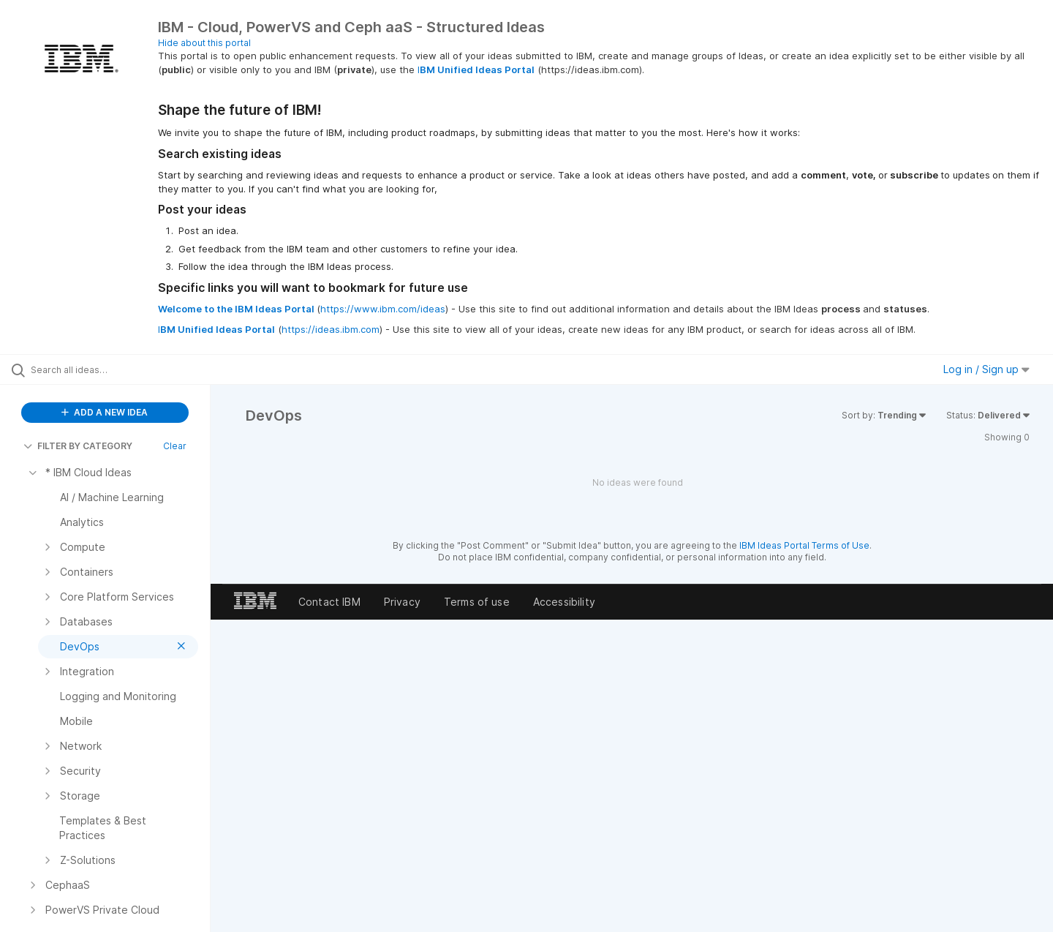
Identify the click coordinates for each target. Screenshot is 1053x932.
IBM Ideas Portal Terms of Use (804, 545)
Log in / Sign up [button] (986, 369)
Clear (174, 445)
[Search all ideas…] (123, 369)
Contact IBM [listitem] (329, 601)
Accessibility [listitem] (564, 601)
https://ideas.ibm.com (331, 329)
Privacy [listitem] (402, 601)
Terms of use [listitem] (477, 601)
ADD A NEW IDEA (104, 412)
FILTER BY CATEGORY (77, 445)
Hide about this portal (204, 42)
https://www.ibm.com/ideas (382, 309)
